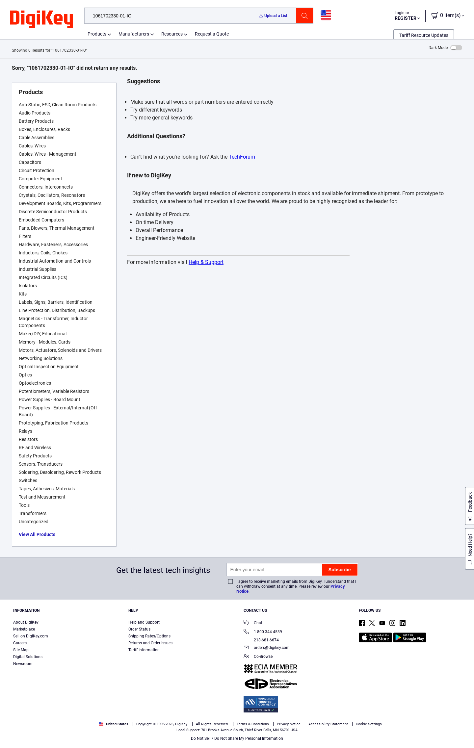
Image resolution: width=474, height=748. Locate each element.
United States (113, 724)
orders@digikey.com (267, 648)
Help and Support (144, 622)
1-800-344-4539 (263, 632)
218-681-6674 (261, 640)
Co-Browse (258, 657)
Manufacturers (133, 34)
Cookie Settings (369, 724)
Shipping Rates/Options (149, 636)
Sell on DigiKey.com (30, 636)
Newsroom (23, 663)
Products (97, 34)
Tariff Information (144, 650)
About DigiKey (26, 622)
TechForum (242, 157)
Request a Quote (212, 34)
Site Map (21, 650)
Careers (20, 643)
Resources (172, 34)
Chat (253, 623)
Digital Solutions (27, 657)
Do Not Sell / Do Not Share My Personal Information (237, 738)
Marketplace (24, 629)
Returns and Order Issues (150, 643)
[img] (41, 20)
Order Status (139, 629)
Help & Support (206, 262)
